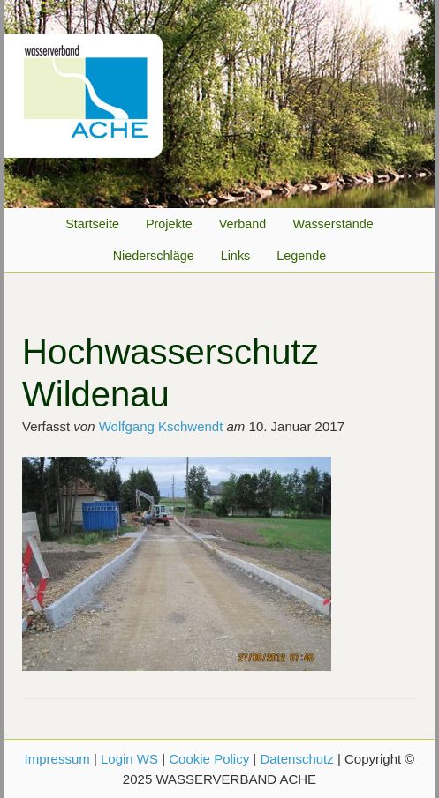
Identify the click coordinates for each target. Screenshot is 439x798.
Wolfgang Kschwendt (161, 426)
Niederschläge (153, 256)
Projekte (169, 224)
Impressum (57, 758)
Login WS (129, 758)
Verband (243, 224)
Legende (301, 256)
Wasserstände (332, 224)
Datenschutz (296, 758)
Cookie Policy (209, 758)
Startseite (92, 224)
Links (236, 256)
